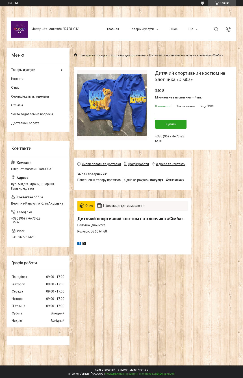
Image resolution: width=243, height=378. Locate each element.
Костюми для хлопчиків (128, 55)
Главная (113, 29)
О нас (173, 29)
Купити (171, 124)
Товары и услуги (142, 29)
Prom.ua (143, 369)
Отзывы (17, 105)
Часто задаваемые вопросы (32, 114)
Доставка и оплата (25, 123)
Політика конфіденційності (157, 373)
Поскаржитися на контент (121, 373)
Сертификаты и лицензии (30, 96)
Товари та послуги (93, 55)
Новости (17, 79)
